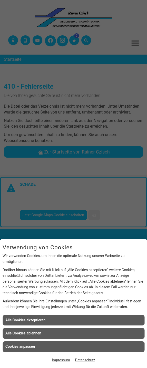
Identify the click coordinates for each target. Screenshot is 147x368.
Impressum (61, 360)
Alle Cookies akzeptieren (25, 320)
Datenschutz (85, 360)
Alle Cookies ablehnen (23, 333)
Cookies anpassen (20, 346)
